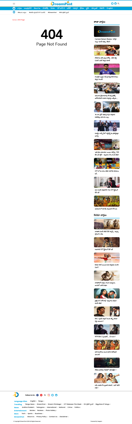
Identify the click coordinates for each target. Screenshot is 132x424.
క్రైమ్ (87, 8)
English (110, 8)
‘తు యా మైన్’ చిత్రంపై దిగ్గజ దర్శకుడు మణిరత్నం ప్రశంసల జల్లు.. (105, 116)
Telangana (40, 407)
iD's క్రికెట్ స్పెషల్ (88, 404)
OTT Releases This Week (72, 404)
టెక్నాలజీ (94, 8)
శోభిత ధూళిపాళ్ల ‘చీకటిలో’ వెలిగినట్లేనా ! (105, 369)
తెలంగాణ (37, 8)
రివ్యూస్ (75, 8)
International (51, 407)
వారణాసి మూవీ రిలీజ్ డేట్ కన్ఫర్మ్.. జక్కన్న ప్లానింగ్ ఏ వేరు (106, 233)
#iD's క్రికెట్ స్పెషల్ (64, 12)
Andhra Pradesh (28, 407)
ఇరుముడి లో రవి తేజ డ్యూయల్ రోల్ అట (106, 208)
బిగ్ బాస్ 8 (61, 8)
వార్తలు (19, 8)
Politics (77, 407)
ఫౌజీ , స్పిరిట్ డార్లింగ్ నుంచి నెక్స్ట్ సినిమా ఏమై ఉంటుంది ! (106, 320)
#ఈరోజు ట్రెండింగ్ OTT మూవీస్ (37, 12)
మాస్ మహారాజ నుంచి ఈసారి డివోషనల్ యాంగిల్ (106, 353)
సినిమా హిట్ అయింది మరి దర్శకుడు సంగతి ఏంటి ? (107, 266)
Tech (23, 413)
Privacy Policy (41, 416)
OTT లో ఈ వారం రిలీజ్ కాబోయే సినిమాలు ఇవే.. (107, 172)
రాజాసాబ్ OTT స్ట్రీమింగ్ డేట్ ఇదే (104, 249)
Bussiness (38, 413)
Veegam (99, 421)
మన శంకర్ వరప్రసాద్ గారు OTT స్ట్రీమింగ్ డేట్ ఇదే (106, 191)
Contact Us (53, 416)
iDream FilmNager (54, 404)
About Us (30, 416)
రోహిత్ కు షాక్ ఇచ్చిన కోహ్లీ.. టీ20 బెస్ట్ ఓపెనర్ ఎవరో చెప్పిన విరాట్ (106, 59)
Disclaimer (64, 416)
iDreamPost (41, 404)
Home (14, 20)
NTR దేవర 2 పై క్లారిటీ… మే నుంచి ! (105, 336)
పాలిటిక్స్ (45, 8)
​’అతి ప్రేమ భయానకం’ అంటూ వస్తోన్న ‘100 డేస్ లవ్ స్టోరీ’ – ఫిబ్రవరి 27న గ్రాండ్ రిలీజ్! (107, 153)
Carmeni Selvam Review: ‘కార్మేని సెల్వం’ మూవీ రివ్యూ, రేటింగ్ (106, 40)
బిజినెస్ (102, 8)
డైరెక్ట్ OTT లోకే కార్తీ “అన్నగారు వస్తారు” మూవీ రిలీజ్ (106, 302)
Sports (30, 413)
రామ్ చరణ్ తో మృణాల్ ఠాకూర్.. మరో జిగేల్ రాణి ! (107, 386)
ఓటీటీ (69, 8)
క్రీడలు (82, 8)
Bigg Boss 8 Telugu (102, 404)
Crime (70, 407)
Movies (32, 410)
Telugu (40, 401)
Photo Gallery (51, 410)
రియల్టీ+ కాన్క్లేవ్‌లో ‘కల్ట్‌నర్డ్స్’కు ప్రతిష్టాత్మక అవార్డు (107, 134)
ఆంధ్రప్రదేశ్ (28, 8)
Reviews (40, 410)
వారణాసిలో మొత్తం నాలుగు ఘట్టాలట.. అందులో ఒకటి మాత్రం (105, 284)
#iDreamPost (52, 12)
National (62, 407)
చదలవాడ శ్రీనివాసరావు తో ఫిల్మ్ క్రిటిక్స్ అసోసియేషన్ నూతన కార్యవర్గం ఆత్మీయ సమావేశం (105, 98)
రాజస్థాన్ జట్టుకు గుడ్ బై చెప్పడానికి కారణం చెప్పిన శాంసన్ (106, 78)
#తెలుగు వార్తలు (22, 12)
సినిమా (53, 8)
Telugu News (29, 404)
